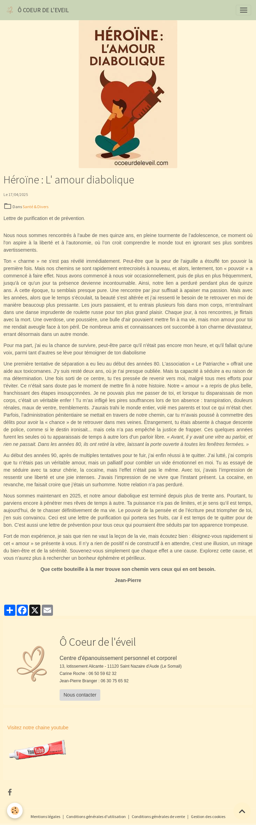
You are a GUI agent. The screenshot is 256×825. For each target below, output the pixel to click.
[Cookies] (15, 810)
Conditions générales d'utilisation (96, 816)
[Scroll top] (242, 811)
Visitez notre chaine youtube (38, 727)
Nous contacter (80, 695)
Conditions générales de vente (158, 816)
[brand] (37, 10)
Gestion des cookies (208, 816)
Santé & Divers (35, 206)
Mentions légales (45, 816)
